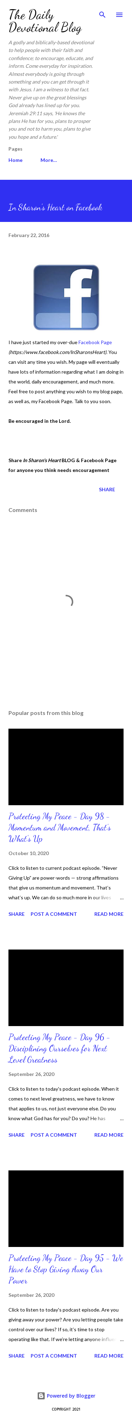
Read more (109, 914)
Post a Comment (54, 914)
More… (48, 160)
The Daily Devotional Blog (45, 21)
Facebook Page (95, 342)
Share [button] (107, 489)
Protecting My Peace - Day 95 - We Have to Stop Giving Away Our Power (65, 1269)
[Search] (102, 12)
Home (15, 160)
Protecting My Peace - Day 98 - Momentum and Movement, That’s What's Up (59, 827)
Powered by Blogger (66, 1395)
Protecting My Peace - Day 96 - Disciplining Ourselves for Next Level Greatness (59, 1048)
